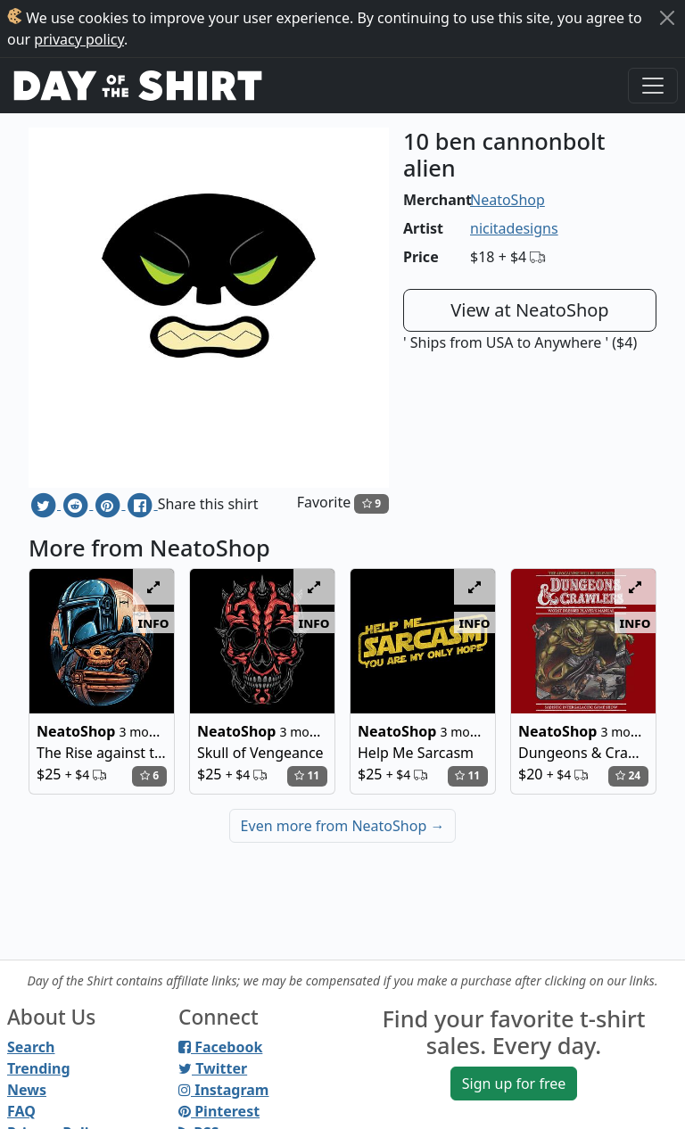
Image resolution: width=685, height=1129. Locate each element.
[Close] (667, 18)
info (153, 622)
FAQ (21, 1111)
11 (306, 775)
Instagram (223, 1090)
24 (627, 775)
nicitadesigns (514, 228)
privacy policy (79, 39)
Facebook (220, 1047)
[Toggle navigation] (653, 85)
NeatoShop (507, 200)
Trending (38, 1068)
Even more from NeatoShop (343, 826)
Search (30, 1047)
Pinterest (219, 1111)
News (26, 1090)
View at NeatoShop (529, 310)
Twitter (212, 1068)
